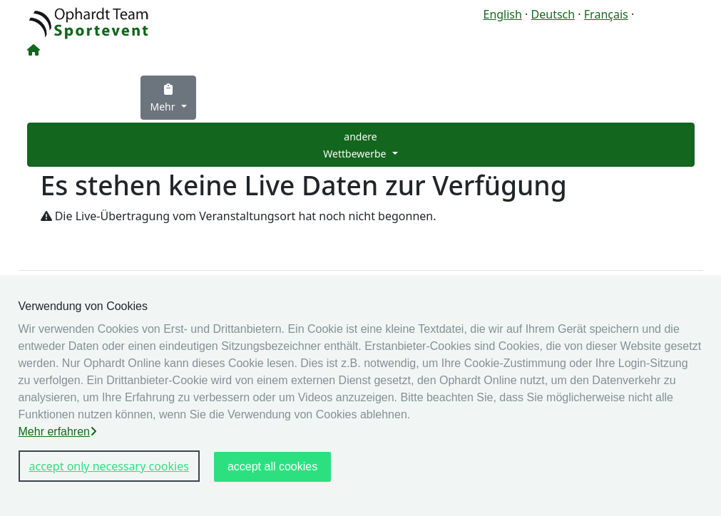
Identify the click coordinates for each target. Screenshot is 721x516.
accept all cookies (272, 466)
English (502, 14)
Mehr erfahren (58, 431)
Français (606, 14)
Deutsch (553, 14)
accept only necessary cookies (109, 466)
